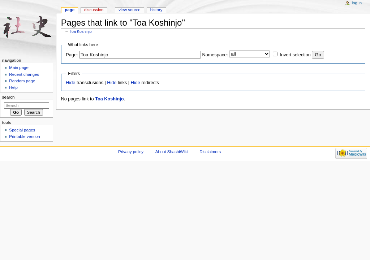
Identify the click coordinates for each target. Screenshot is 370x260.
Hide (70, 82)
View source (129, 10)
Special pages (22, 130)
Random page (22, 81)
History (156, 10)
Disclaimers (210, 152)
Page (69, 10)
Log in (357, 3)
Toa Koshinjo (81, 31)
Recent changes (24, 74)
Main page (19, 67)
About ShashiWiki (171, 152)
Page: (72, 54)
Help (13, 87)
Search (8, 97)
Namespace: (215, 54)
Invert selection (295, 54)
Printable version (24, 136)
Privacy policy (130, 152)
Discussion (93, 10)
